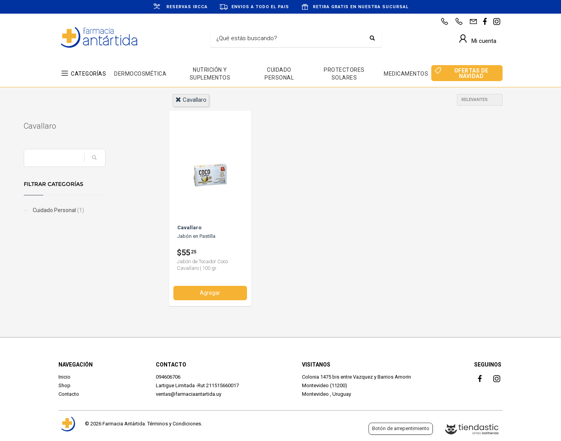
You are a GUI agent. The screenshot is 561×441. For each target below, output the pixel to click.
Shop (64, 385)
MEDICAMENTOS (406, 74)
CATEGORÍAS (88, 74)
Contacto (68, 394)
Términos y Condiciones (174, 424)
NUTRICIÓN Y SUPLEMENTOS (210, 74)
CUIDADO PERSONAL (279, 74)
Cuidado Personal (92, 210)
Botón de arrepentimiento (400, 428)
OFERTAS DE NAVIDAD (471, 73)
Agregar (210, 292)
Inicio (64, 377)
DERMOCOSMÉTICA (140, 74)
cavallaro (190, 99)
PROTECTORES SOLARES (344, 74)
